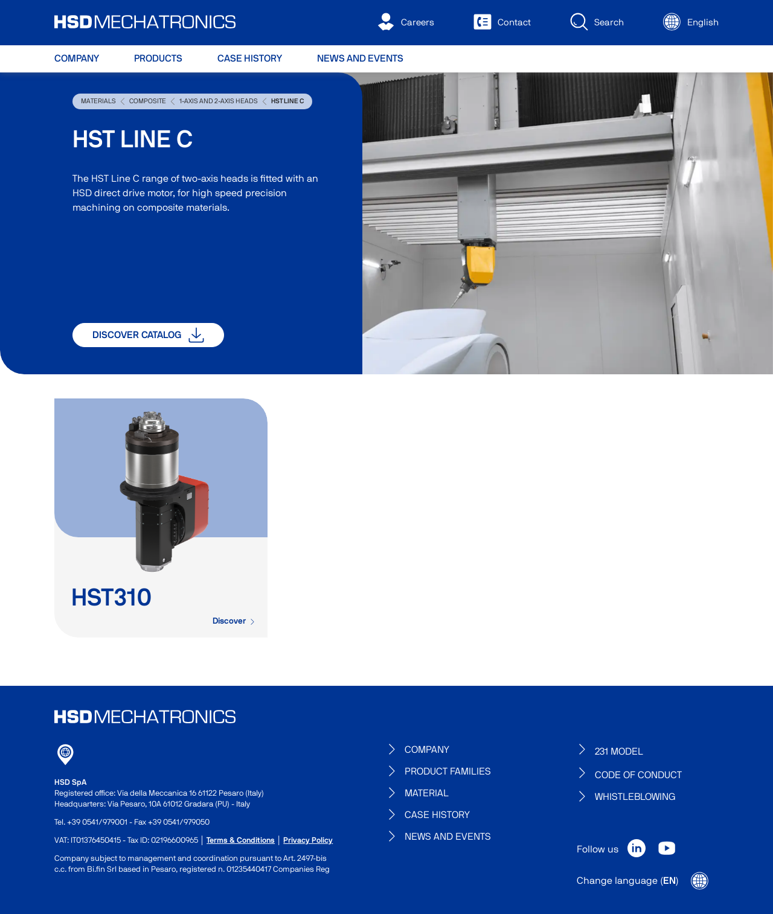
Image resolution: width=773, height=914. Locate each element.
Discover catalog (148, 335)
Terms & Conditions (241, 841)
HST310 (111, 598)
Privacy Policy (308, 841)
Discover (234, 621)
